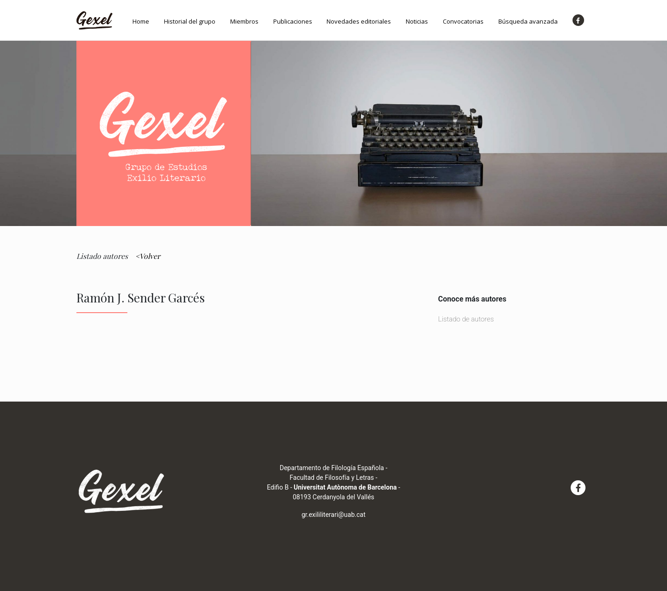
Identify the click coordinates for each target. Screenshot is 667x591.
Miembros (244, 21)
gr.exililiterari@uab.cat (333, 514)
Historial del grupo (189, 21)
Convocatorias (463, 21)
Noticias (417, 21)
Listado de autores (466, 319)
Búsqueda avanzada (528, 21)
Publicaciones (292, 21)
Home (140, 21)
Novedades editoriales (359, 21)
